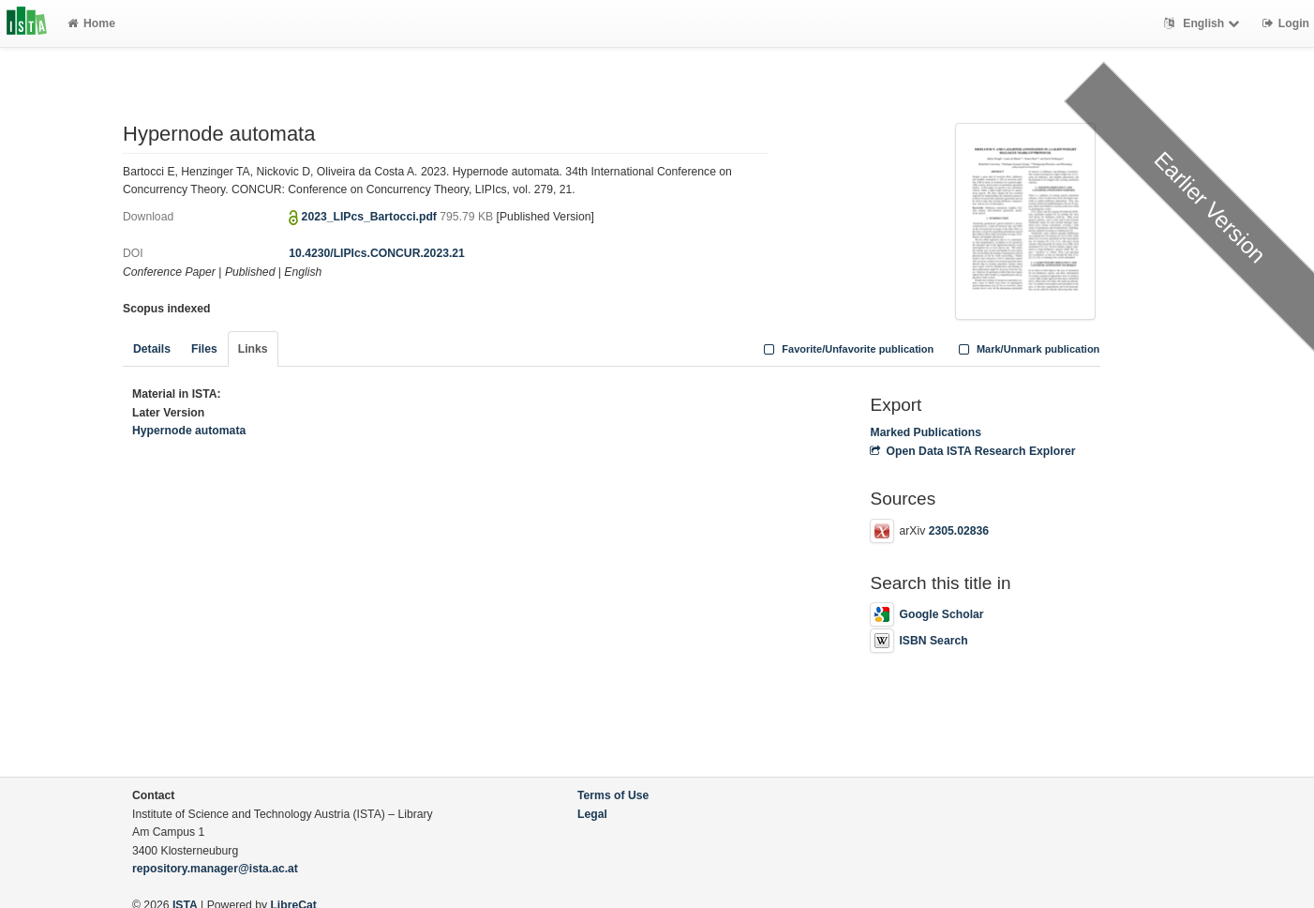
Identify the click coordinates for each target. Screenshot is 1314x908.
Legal (592, 814)
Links (253, 349)
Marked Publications (925, 432)
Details (152, 349)
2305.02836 (959, 530)
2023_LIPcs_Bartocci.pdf (371, 216)
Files (204, 349)
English (1204, 23)
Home (91, 23)
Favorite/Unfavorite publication (847, 349)
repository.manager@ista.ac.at (215, 868)
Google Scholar (926, 614)
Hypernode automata (189, 430)
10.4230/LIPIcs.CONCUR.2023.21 (377, 253)
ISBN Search (918, 640)
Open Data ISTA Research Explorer (972, 451)
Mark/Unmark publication (1026, 349)
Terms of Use (613, 795)
